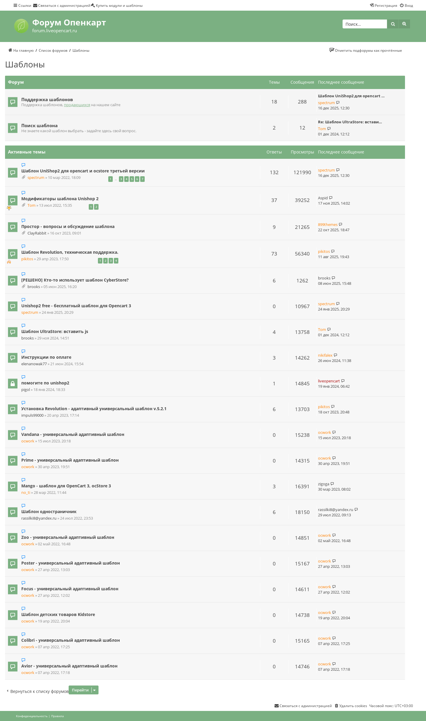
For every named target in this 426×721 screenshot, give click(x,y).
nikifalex (325, 355)
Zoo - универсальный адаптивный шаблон (67, 537)
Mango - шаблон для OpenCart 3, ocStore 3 (66, 486)
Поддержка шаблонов (47, 99)
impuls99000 (32, 415)
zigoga (323, 483)
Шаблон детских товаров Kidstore (58, 614)
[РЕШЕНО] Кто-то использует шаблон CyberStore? (75, 280)
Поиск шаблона (39, 125)
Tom (322, 128)
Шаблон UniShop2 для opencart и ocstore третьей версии (83, 171)
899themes (328, 224)
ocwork (27, 441)
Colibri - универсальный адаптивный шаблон (70, 640)
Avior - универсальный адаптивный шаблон (69, 666)
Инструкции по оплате (46, 357)
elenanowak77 (34, 363)
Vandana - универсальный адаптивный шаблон (72, 434)
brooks (34, 286)
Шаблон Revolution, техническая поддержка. (69, 252)
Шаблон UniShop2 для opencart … (351, 95)
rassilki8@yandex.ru (39, 518)
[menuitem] (62, 5)
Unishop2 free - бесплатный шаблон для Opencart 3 (76, 305)
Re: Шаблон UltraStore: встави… (350, 122)
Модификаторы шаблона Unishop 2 (60, 198)
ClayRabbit (37, 233)
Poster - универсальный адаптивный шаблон (70, 563)
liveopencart (329, 381)
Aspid (323, 198)
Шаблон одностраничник (49, 511)
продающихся (77, 104)
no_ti (25, 492)
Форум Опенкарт (69, 22)
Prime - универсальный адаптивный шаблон (70, 460)
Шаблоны (25, 64)
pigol (25, 389)
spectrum (326, 102)
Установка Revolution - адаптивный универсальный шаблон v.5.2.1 (94, 408)
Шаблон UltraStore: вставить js (54, 331)
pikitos (27, 258)
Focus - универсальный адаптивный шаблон (69, 588)
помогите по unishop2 (45, 383)
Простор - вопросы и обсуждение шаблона (67, 226)
